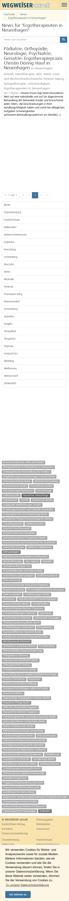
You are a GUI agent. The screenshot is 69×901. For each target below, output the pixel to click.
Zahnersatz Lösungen (47, 618)
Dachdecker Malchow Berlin (19, 764)
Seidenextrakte (35, 523)
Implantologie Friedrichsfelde (20, 801)
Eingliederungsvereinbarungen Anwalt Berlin (29, 476)
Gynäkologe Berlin (43, 759)
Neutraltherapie (12, 561)
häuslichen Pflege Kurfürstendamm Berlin (27, 519)
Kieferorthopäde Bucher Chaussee (23, 608)
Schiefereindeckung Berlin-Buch (21, 768)
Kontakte (7, 829)
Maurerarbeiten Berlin (16, 604)
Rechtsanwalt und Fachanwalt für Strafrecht (29, 542)
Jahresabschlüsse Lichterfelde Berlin (24, 721)
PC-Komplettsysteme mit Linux (46, 589)
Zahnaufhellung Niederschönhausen (24, 806)
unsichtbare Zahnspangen (18, 575)
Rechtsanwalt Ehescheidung (19, 684)
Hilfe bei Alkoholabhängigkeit (20, 707)
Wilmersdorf (11, 376)
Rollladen (45, 811)
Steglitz (8, 324)
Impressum (43, 829)
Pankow (8, 287)
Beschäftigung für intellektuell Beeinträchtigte (29, 674)
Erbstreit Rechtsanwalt (16, 528)
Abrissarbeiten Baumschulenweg (22, 651)
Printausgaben (44, 820)
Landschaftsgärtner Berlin (18, 735)
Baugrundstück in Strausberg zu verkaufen (28, 467)
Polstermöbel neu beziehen (19, 533)
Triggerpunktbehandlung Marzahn (22, 783)
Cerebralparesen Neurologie (19, 811)
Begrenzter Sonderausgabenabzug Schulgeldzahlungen (35, 797)
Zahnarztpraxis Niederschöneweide (23, 773)
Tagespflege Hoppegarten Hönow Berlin (26, 698)
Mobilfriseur (52, 754)
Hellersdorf (10, 227)
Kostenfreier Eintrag (13, 824)
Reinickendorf (12, 301)
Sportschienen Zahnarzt (17, 618)
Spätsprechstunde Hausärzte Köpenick (25, 585)
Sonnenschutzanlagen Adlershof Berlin (25, 688)
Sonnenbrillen (40, 604)
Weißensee (10, 368)
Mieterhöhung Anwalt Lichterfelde (23, 731)
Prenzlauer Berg (13, 294)
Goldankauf (10, 500)
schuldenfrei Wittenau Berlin (19, 669)
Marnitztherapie (46, 735)
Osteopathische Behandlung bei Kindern (26, 472)
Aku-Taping (31, 561)
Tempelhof (10, 331)
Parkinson (9, 599)
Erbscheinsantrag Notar (17, 481)
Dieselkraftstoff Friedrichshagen (37, 599)
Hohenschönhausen (15, 234)
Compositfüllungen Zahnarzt (19, 613)
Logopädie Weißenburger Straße (22, 505)
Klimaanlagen (11, 552)
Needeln (47, 561)
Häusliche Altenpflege (35, 495)
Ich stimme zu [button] (18, 894)
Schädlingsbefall (12, 523)
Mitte (7, 272)
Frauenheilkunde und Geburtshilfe (22, 571)
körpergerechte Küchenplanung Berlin (25, 514)
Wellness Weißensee (40, 547)
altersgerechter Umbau (16, 665)
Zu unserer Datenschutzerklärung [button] (27, 885)
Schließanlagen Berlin (37, 594)
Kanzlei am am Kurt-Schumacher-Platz (25, 637)
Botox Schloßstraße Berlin (18, 726)
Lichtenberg (10, 257)
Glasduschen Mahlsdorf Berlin (20, 660)
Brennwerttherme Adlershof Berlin (23, 462)
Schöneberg (11, 309)
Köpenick (9, 242)
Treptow (8, 346)
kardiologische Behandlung (18, 792)
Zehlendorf (10, 383)
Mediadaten (43, 824)
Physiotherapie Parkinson (18, 490)
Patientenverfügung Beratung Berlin (24, 740)
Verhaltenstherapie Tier (16, 566)
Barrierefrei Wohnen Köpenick (20, 712)
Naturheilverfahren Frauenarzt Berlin (24, 538)
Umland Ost (10, 353)
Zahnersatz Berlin (42, 500)
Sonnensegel (44, 490)
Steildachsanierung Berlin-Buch (21, 622)
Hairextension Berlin (15, 486)
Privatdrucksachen (41, 486)
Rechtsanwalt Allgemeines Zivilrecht (24, 750)
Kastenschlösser (49, 764)
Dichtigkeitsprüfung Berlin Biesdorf (23, 745)
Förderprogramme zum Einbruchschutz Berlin (29, 717)
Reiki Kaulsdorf (12, 594)
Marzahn (9, 264)
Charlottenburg (12, 212)
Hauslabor (45, 613)
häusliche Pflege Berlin (16, 702)
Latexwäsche (11, 495)
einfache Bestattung (46, 481)
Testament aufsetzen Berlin (19, 646)
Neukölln (9, 279)
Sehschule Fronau (13, 547)
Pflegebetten (44, 627)
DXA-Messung (11, 580)
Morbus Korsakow (14, 679)
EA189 (24, 500)
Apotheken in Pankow (16, 759)
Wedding (9, 361)
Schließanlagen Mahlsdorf (18, 627)
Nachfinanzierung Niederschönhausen (25, 556)
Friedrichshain (12, 220)
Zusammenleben (13, 693)
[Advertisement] (34, 155)
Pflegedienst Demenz (15, 655)
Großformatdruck (47, 575)
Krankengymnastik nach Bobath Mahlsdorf (28, 509)
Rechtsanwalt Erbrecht (16, 641)
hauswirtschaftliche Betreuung (21, 787)
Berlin (7, 205)
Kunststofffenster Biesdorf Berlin (22, 632)
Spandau (9, 316)
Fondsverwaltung (13, 589)
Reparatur (34, 679)
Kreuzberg (10, 249)
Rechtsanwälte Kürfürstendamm (22, 754)
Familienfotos (47, 646)
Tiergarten (10, 339)
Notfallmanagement (15, 778)
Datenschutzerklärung (15, 833)
